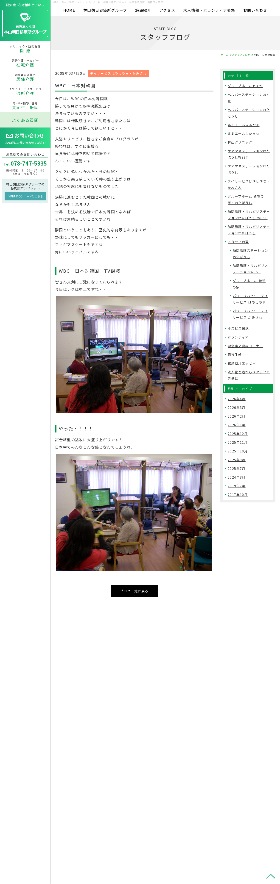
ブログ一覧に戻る (134, 590)
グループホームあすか (245, 85)
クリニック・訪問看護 (25, 48)
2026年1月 (237, 425)
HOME (69, 10)
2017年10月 (238, 494)
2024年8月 (237, 477)
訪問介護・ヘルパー (25, 63)
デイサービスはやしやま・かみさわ (118, 72)
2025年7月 (237, 468)
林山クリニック (240, 142)
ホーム (225, 54)
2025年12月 (238, 433)
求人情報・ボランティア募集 (209, 10)
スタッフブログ (241, 54)
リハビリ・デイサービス (25, 91)
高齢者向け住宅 (25, 77)
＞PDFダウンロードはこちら (25, 196)
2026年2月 (237, 416)
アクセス (167, 10)
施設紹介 (143, 10)
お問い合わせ (255, 10)
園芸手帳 (235, 354)
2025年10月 (238, 451)
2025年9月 (237, 459)
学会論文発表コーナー (245, 346)
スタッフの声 (238, 241)
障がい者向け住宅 (25, 105)
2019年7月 (237, 486)
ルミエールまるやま (244, 124)
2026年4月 (237, 398)
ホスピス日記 (238, 328)
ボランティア (238, 337)
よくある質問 (25, 120)
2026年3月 (237, 407)
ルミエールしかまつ (244, 133)
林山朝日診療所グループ (105, 10)
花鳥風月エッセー (242, 363)
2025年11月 (238, 442)
